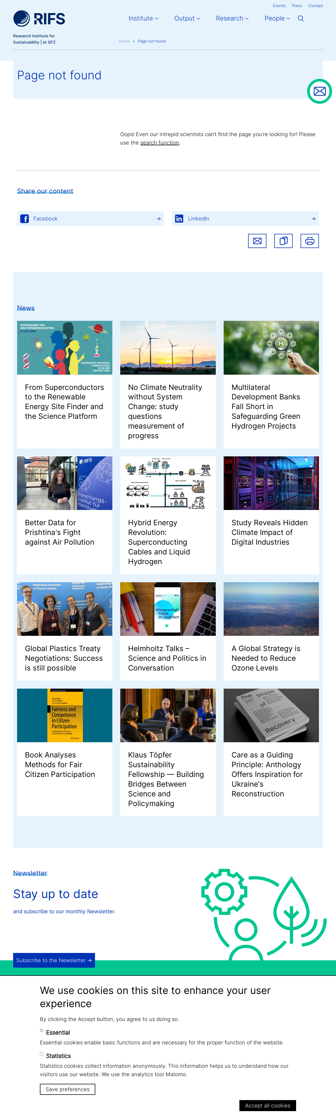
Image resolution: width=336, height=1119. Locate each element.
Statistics (58, 1056)
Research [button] (229, 18)
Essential (58, 1032)
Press (297, 5)
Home (124, 41)
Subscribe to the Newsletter (51, 960)
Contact (315, 5)
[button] (283, 241)
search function (159, 143)
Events (279, 5)
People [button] (275, 18)
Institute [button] (141, 18)
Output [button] (184, 18)
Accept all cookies (267, 1105)
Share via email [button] (257, 241)
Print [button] (310, 241)
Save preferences (68, 1089)
